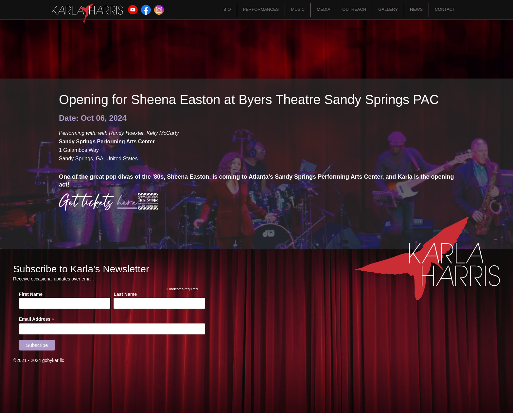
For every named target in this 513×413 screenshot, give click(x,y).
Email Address (37, 319)
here (127, 202)
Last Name (125, 294)
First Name (31, 294)
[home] (87, 14)
